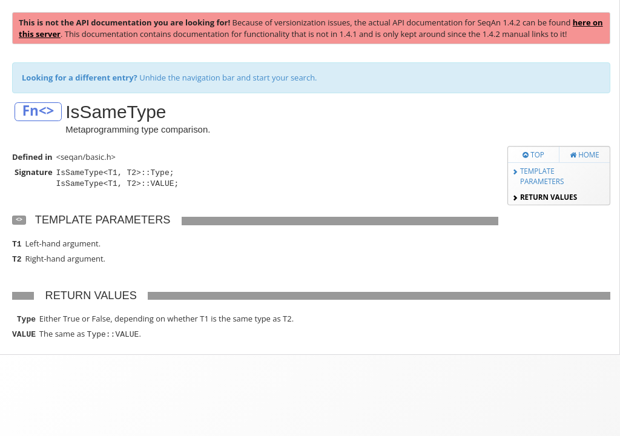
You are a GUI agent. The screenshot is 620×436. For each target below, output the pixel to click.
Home (584, 154)
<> (19, 219)
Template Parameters (542, 176)
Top (533, 154)
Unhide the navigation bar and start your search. (169, 77)
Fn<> (38, 111)
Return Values (548, 197)
